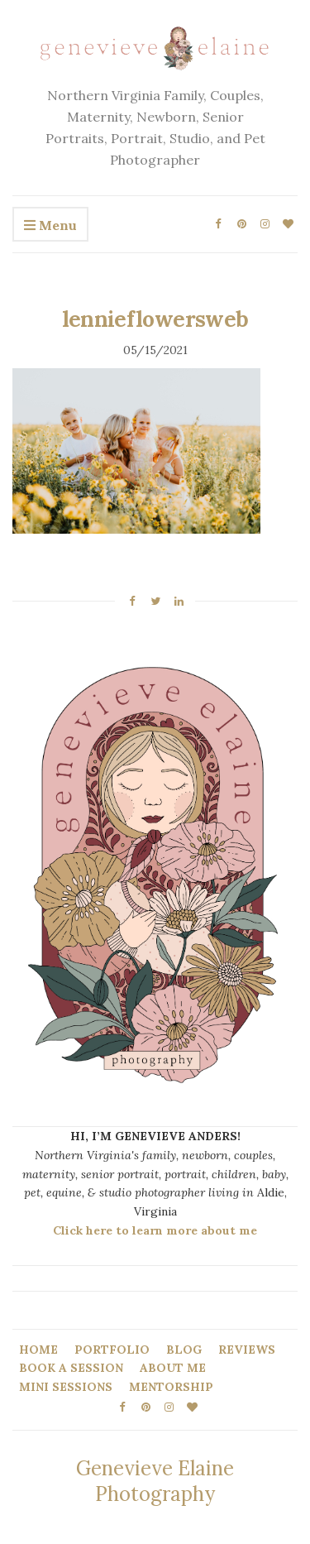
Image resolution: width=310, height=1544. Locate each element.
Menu (50, 226)
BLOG (184, 1349)
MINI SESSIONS (65, 1386)
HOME (38, 1349)
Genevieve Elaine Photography (155, 1481)
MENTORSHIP (171, 1386)
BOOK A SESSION (71, 1367)
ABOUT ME (173, 1367)
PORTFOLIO (112, 1349)
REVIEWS (246, 1349)
